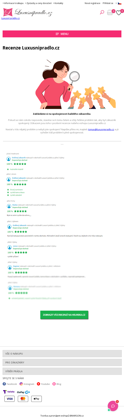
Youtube (45, 384)
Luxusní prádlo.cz (10, 18)
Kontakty (59, 3)
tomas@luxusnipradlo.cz (101, 129)
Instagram (29, 384)
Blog (59, 384)
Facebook (12, 384)
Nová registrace (92, 3)
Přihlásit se (108, 3)
